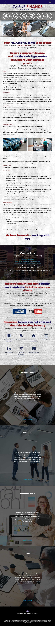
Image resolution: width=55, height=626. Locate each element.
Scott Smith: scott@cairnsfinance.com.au (27, 261)
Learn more (27, 419)
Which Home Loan (34, 352)
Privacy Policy (9, 352)
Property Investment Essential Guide (21, 354)
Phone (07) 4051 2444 (27, 259)
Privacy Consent (46, 340)
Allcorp (34, 613)
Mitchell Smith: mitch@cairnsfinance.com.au (27, 263)
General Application (21, 340)
